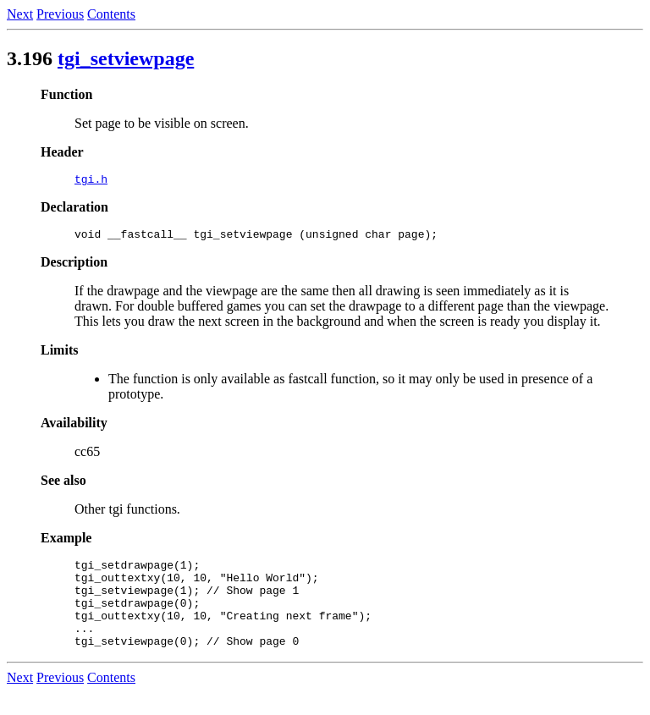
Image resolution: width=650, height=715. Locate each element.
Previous (60, 14)
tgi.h (90, 181)
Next (20, 14)
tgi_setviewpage (126, 58)
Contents (111, 14)
